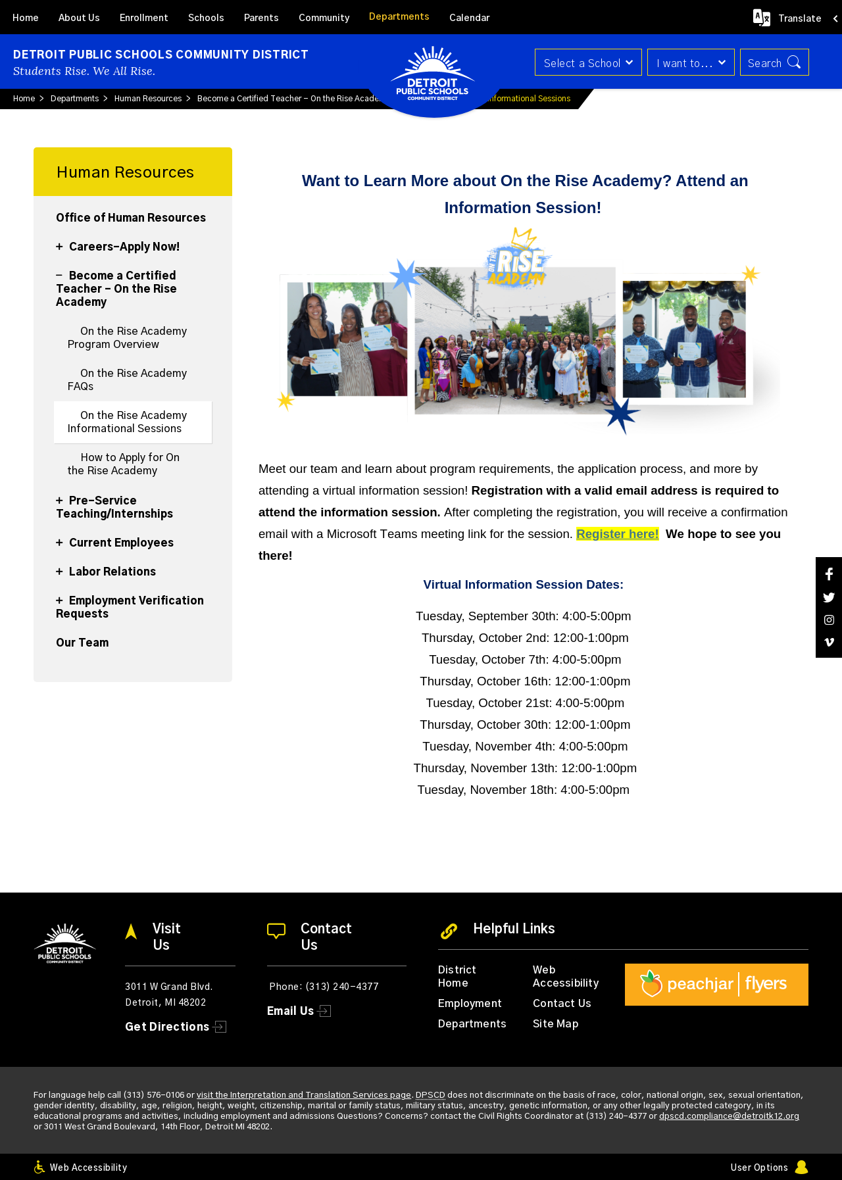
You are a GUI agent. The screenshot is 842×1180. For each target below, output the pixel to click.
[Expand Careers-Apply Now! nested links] (62, 239)
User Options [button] (759, 1168)
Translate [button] (800, 19)
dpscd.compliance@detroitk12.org (729, 1116)
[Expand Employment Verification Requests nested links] (62, 593)
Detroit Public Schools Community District (161, 55)
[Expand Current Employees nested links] (62, 535)
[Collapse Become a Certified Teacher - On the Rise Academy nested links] (62, 268)
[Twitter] (829, 597)
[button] (587, 62)
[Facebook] (829, 573)
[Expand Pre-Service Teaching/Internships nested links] (62, 493)
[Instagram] (829, 620)
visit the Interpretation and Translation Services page (304, 1095)
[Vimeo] (829, 642)
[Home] (26, 17)
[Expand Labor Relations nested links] (62, 564)
